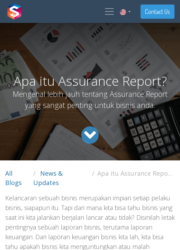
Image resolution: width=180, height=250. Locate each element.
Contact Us (157, 11)
